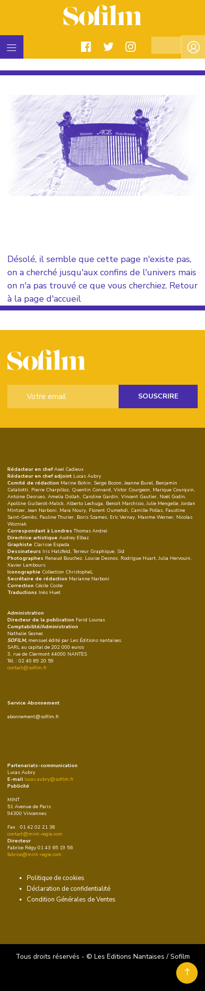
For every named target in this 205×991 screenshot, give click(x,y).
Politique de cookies (55, 878)
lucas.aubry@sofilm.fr (49, 779)
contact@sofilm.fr (27, 667)
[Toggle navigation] (11, 47)
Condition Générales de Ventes (71, 899)
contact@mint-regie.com (34, 834)
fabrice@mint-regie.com (34, 854)
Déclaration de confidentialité (68, 888)
